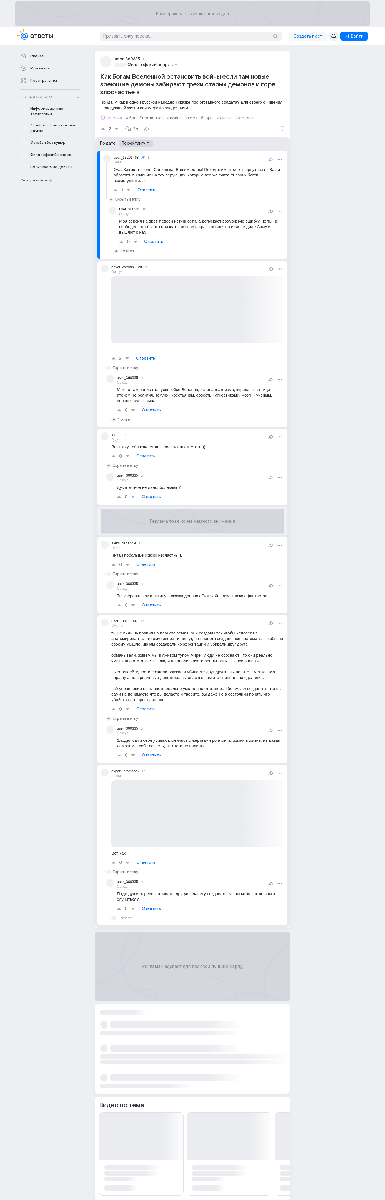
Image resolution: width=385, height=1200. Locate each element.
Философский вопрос (150, 64)
